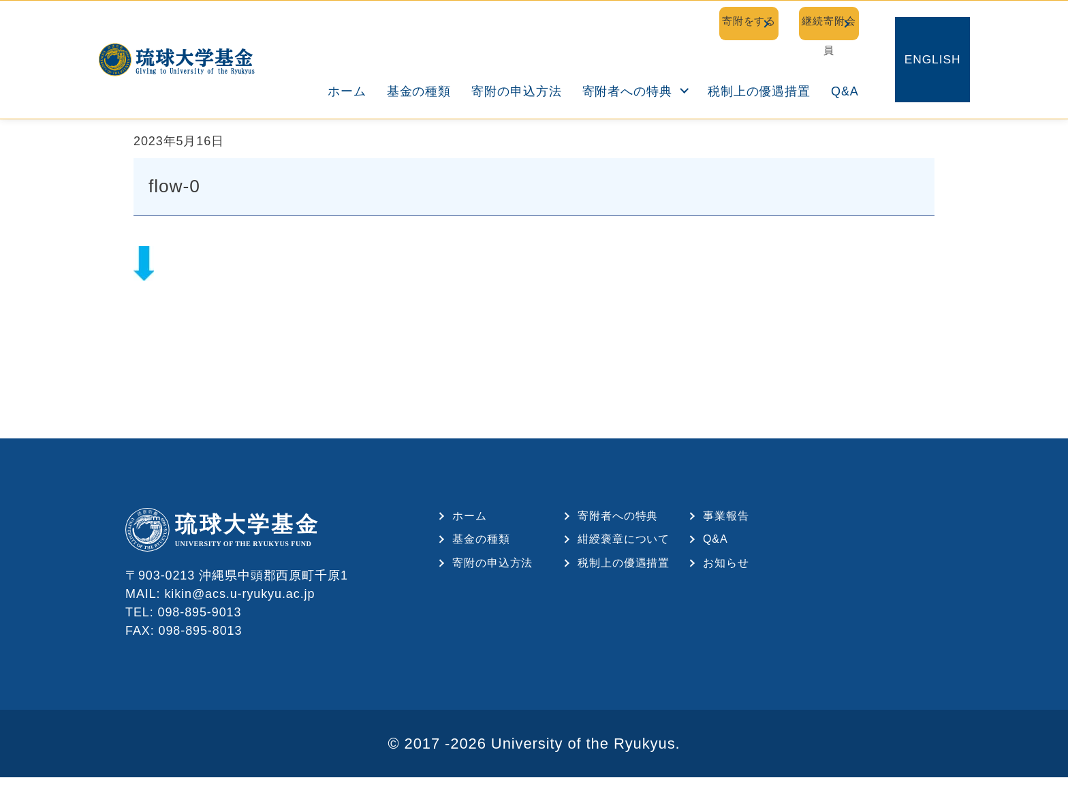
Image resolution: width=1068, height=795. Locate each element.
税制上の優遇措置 (761, 64)
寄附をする (661, 22)
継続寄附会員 (801, 22)
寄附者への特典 (629, 64)
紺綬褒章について (624, 551)
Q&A (848, 64)
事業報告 (726, 527)
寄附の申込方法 (519, 64)
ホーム (349, 64)
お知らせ (726, 575)
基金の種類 (422, 64)
